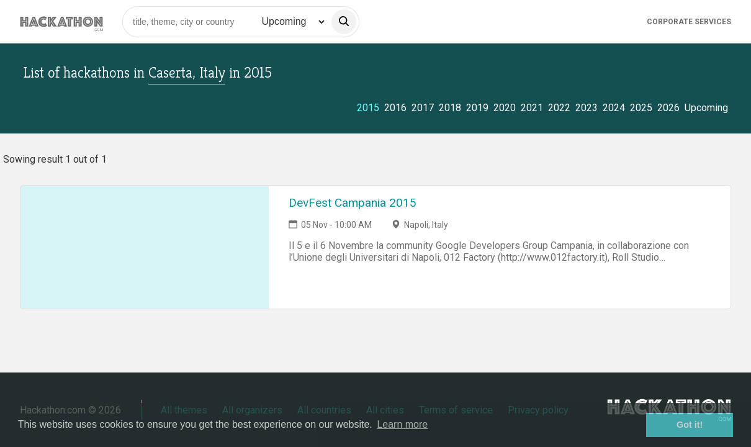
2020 (504, 108)
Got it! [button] (690, 425)
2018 (450, 108)
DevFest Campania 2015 (352, 203)
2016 (395, 108)
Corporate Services (689, 21)
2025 (641, 108)
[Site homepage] (61, 21)
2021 (532, 108)
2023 (586, 108)
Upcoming (706, 108)
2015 (368, 108)
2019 (477, 108)
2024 (614, 108)
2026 (668, 108)
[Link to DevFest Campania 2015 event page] (144, 247)
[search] (343, 21)
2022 (559, 108)
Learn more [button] (402, 424)
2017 (422, 108)
